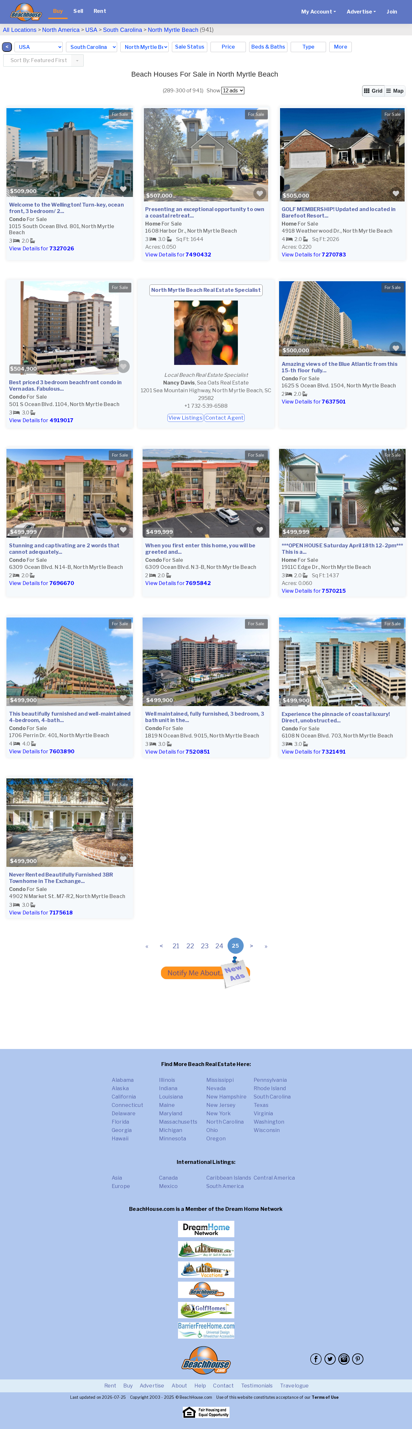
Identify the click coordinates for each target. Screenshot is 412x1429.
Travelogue (294, 1386)
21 (176, 946)
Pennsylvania (270, 1080)
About (179, 1386)
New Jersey (221, 1105)
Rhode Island (270, 1088)
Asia (117, 1178)
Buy (58, 11)
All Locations (19, 30)
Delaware (124, 1113)
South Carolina (122, 30)
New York (218, 1113)
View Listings (185, 418)
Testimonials (257, 1386)
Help (200, 1386)
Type (308, 47)
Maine (167, 1105)
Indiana (168, 1088)
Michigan (170, 1130)
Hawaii (120, 1139)
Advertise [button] (359, 12)
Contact (223, 1386)
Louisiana (171, 1097)
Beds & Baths (268, 47)
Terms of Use (325, 1397)
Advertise (152, 1386)
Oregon (216, 1139)
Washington (269, 1122)
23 (205, 946)
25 (235, 946)
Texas (261, 1105)
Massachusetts (178, 1122)
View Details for (41, 249)
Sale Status (189, 47)
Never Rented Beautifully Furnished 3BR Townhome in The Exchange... (61, 878)
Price (228, 47)
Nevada (216, 1088)
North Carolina (225, 1122)
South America (225, 1186)
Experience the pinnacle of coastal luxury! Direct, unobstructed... (336, 717)
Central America (274, 1178)
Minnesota (172, 1139)
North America (61, 30)
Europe (121, 1186)
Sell (78, 11)
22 (190, 946)
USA (91, 30)
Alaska (120, 1088)
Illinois (167, 1080)
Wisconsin (267, 1130)
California (124, 1097)
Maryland (170, 1113)
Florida (120, 1122)
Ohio (212, 1130)
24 (219, 946)
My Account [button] (316, 12)
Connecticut (127, 1105)
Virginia (263, 1113)
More (340, 47)
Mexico (168, 1186)
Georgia (122, 1130)
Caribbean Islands (228, 1178)
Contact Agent (224, 418)
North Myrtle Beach (173, 30)
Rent (100, 11)
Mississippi (220, 1080)
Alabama (123, 1080)
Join (392, 12)
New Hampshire (226, 1097)
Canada (168, 1178)
